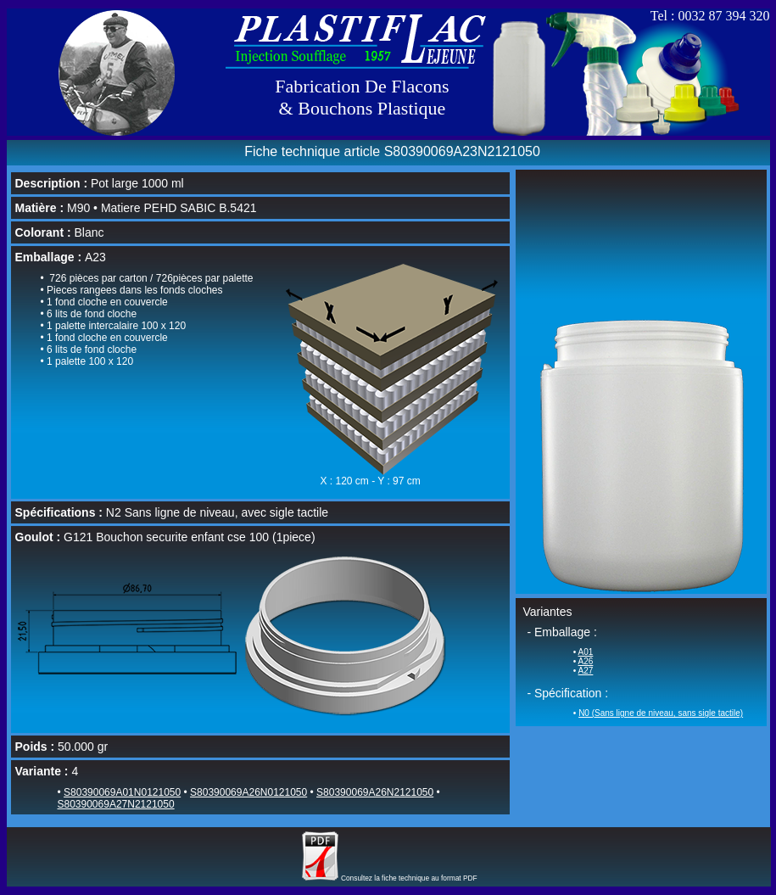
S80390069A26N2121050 (374, 792)
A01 (586, 652)
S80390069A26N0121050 (248, 792)
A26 (586, 661)
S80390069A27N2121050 (116, 804)
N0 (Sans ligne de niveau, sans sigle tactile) (660, 713)
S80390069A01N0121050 (122, 792)
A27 (586, 670)
